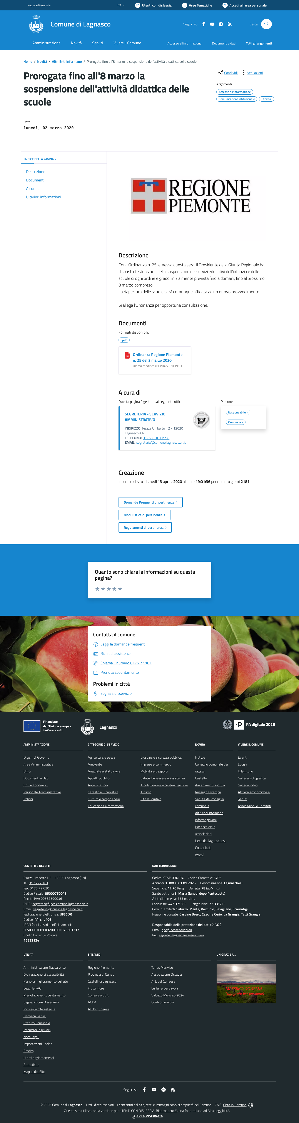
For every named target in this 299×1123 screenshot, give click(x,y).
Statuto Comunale (36, 1023)
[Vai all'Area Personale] (244, 5)
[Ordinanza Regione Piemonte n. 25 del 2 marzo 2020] (127, 355)
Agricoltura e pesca (101, 757)
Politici (28, 799)
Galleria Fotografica (252, 778)
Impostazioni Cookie (37, 1043)
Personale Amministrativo (42, 792)
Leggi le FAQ (32, 988)
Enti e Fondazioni (35, 785)
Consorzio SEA (98, 995)
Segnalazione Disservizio (41, 1002)
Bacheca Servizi (34, 1016)
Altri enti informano (209, 812)
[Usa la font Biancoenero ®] (153, 5)
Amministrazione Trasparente (44, 967)
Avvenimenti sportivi (210, 785)
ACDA (92, 1002)
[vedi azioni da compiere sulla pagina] (251, 72)
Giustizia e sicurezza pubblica (161, 757)
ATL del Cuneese (163, 981)
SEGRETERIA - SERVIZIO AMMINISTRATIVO (145, 417)
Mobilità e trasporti (154, 771)
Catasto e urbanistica (103, 792)
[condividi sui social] (227, 72)
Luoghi (242, 764)
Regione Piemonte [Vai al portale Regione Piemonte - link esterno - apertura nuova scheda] (38, 5)
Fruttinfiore (96, 988)
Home (27, 61)
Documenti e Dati (35, 778)
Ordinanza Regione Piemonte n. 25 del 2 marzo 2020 (157, 357)
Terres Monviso (162, 967)
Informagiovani (206, 819)
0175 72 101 (38, 883)
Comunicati (203, 847)
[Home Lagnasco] (69, 24)
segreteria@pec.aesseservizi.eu (181, 935)
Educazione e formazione (106, 805)
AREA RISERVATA (147, 1116)
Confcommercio (162, 1002)
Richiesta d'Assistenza (39, 1009)
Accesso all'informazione (184, 43)
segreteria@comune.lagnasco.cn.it (161, 442)
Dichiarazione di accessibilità (43, 974)
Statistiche (31, 1064)
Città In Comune (235, 1104)
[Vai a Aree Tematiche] (197, 5)
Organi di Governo (36, 757)
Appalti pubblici (99, 778)
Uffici (27, 771)
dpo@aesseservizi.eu (177, 929)
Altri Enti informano (67, 61)
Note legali (31, 1036)
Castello (201, 778)
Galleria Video (247, 785)
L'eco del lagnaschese (210, 840)
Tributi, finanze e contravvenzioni (164, 785)
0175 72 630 (39, 888)
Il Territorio (245, 771)
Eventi (242, 757)
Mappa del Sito (34, 1071)
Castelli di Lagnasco (102, 981)
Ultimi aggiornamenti (38, 1057)
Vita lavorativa (150, 799)
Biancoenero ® (166, 1110)
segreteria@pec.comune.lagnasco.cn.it (60, 903)
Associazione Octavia (166, 974)
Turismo (145, 792)
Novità (42, 61)
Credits (28, 1050)
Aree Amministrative (38, 764)
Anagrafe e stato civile (104, 771)
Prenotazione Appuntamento (44, 995)
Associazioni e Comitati (254, 805)
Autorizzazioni (98, 785)
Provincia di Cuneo (101, 974)
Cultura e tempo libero (104, 799)
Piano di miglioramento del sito (45, 981)
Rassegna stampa (208, 792)
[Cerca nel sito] (266, 24)
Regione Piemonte (101, 967)
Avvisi (199, 854)
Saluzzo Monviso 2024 (167, 995)
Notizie (200, 757)
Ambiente (95, 764)
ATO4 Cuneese (98, 1009)
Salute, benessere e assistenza (162, 778)
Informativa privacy (37, 1029)
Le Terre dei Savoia (164, 988)
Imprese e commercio (155, 764)
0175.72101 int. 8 (156, 437)
